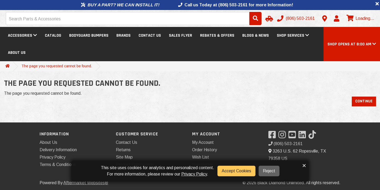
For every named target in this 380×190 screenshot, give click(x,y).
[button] (352, 44)
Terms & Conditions (58, 164)
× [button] (304, 165)
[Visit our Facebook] (273, 136)
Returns (123, 150)
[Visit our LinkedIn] (303, 136)
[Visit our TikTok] (313, 136)
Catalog (53, 35)
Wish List (200, 157)
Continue (364, 101)
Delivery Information (58, 150)
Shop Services (293, 35)
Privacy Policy (52, 157)
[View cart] (359, 18)
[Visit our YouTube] (293, 136)
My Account (203, 142)
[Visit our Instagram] (283, 136)
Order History (204, 150)
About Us (17, 52)
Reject (269, 171)
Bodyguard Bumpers (88, 35)
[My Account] (336, 18)
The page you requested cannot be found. (56, 66)
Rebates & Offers (217, 35)
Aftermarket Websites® (85, 182)
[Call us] (296, 18)
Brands (123, 35)
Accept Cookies (236, 171)
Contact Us (150, 35)
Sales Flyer (180, 35)
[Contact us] (324, 18)
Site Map (124, 157)
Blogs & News (255, 35)
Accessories (22, 35)
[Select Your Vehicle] (268, 18)
